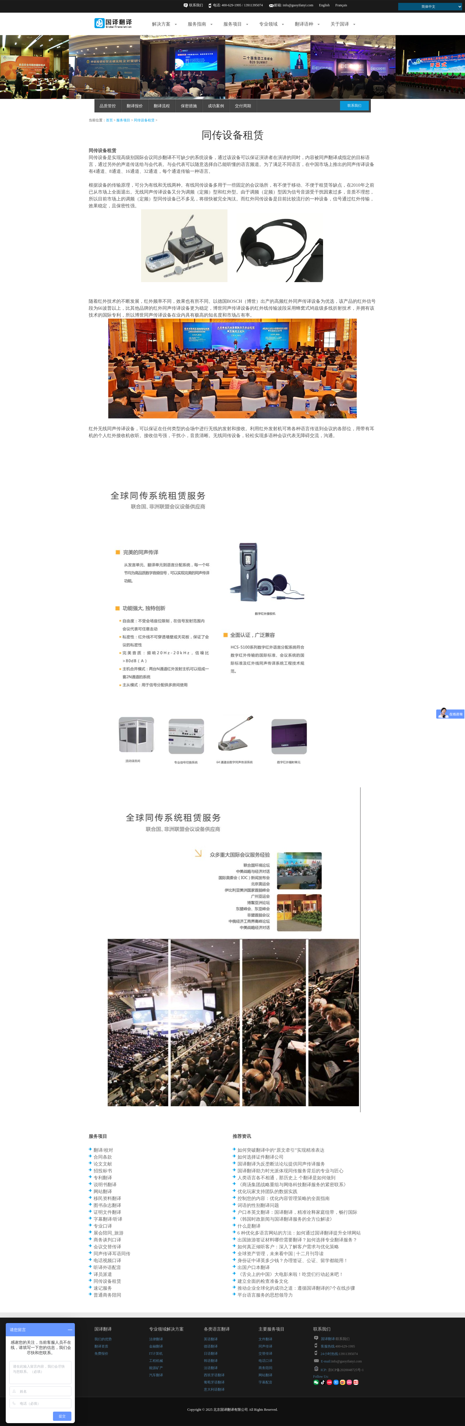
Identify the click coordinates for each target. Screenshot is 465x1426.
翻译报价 (135, 106)
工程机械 (156, 1361)
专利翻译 (103, 1177)
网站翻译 (103, 1191)
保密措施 (189, 106)
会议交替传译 (107, 1246)
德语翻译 (211, 1346)
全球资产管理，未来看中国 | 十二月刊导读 (281, 1253)
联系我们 (196, 5)
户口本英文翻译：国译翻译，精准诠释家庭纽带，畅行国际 (297, 1212)
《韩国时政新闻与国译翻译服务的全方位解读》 (286, 1219)
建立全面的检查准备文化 (263, 1281)
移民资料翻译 (107, 1198)
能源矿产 (156, 1368)
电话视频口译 (107, 1260)
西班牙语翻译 (214, 1375)
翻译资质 (101, 1346)
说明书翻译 (105, 1184)
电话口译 (265, 1361)
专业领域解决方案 (166, 1329)
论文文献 (103, 1163)
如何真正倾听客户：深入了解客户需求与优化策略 (288, 1246)
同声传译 (265, 1346)
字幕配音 (265, 1382)
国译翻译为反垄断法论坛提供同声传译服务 (281, 1163)
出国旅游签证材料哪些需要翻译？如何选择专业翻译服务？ (297, 1239)
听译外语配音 (107, 1267)
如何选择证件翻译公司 (261, 1157)
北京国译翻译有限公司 (230, 1410)
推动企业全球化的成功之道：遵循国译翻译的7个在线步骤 (296, 1288)
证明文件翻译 (107, 1212)
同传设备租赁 (144, 120)
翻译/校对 (103, 1150)
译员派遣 (103, 1274)
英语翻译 (211, 1339)
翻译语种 (307, 24)
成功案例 (216, 106)
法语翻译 (211, 1368)
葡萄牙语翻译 (214, 1382)
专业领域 (271, 24)
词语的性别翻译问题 (258, 1205)
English (324, 5)
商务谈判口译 (107, 1239)
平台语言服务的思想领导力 (265, 1295)
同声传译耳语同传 (112, 1253)
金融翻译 (156, 1346)
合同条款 (103, 1157)
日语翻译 (211, 1354)
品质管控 (108, 106)
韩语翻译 (211, 1361)
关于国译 (343, 24)
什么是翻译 (249, 1226)
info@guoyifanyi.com (298, 5)
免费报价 (101, 1354)
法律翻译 (156, 1339)
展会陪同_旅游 (109, 1232)
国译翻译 (103, 1329)
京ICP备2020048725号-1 (345, 1370)
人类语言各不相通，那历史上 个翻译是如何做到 (286, 1177)
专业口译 (103, 1226)
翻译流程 (162, 106)
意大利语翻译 (214, 1389)
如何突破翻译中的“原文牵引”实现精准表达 (281, 1150)
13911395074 (348, 1354)
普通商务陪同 (107, 1295)
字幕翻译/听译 (108, 1219)
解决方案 (164, 24)
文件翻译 (265, 1339)
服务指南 (200, 24)
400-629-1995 (345, 1346)
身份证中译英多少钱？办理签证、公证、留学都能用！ (293, 1260)
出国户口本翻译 (254, 1267)
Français (341, 5)
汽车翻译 (156, 1375)
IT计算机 (156, 1354)
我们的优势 (103, 1339)
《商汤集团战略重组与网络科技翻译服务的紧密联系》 (293, 1184)
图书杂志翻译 (107, 1205)
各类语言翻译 (217, 1329)
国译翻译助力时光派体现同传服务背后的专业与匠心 (290, 1170)
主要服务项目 (271, 1329)
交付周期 (243, 106)
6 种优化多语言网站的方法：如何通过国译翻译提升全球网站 (299, 1232)
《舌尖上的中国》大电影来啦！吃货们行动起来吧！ (290, 1274)
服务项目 (235, 24)
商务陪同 (265, 1368)
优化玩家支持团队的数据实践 (267, 1191)
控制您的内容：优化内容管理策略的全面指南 (284, 1198)
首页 (109, 120)
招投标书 (103, 1170)
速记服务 (103, 1288)
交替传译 (265, 1354)
